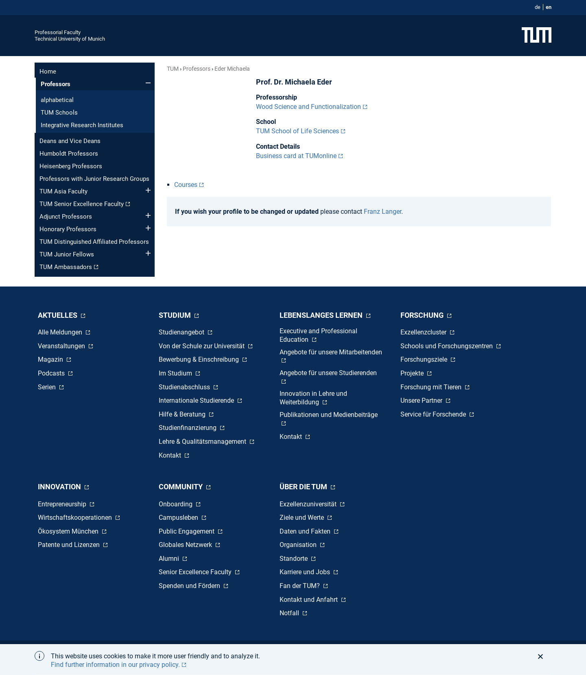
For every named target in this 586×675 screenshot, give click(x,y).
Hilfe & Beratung (183, 414)
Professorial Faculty (58, 32)
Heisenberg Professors (70, 166)
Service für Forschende (434, 414)
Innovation (60, 486)
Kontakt (171, 455)
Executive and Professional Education (318, 335)
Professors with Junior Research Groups (94, 178)
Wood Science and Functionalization (308, 107)
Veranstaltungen (62, 346)
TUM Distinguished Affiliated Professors (94, 241)
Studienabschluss (185, 387)
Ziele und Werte (303, 517)
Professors (55, 84)
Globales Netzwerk (186, 545)
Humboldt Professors (68, 153)
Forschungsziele (424, 359)
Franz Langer (382, 211)
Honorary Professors (67, 229)
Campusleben (179, 517)
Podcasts (52, 373)
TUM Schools (59, 112)
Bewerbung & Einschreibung (200, 359)
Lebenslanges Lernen (322, 315)
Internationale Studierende (197, 400)
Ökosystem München (69, 531)
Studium (175, 315)
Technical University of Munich (70, 38)
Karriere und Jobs (306, 572)
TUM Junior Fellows (66, 254)
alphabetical (57, 100)
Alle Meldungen (61, 332)
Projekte (412, 373)
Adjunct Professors (65, 216)
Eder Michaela (232, 69)
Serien (47, 387)
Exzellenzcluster (424, 332)
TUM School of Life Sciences (297, 131)
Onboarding (176, 504)
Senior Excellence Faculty (196, 572)
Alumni (170, 558)
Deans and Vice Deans (70, 141)
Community (181, 486)
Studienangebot (182, 332)
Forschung (422, 315)
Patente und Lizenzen (69, 545)
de (537, 7)
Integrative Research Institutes (82, 125)
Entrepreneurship (63, 504)
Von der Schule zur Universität (202, 346)
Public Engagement (187, 531)
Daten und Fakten (306, 531)
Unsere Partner (422, 400)
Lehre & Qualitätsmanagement (203, 441)
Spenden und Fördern (190, 586)
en (548, 7)
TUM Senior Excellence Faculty (81, 204)
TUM (173, 69)
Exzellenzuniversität (309, 504)
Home (47, 71)
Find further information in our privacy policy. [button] (115, 664)
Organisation (299, 545)
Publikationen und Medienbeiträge (329, 415)
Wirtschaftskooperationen (76, 517)
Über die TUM (304, 486)
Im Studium (176, 373)
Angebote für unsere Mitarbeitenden (331, 352)
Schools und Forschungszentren (447, 346)
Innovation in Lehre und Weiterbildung (313, 398)
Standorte (294, 558)
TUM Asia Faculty (63, 191)
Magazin (51, 359)
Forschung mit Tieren (431, 387)
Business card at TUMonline (296, 156)
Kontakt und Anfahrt (309, 599)
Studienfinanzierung (188, 428)
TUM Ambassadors (65, 267)
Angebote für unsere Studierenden (328, 373)
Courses (185, 185)
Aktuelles (58, 315)
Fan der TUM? (300, 586)
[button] (542, 656)
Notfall (290, 613)
